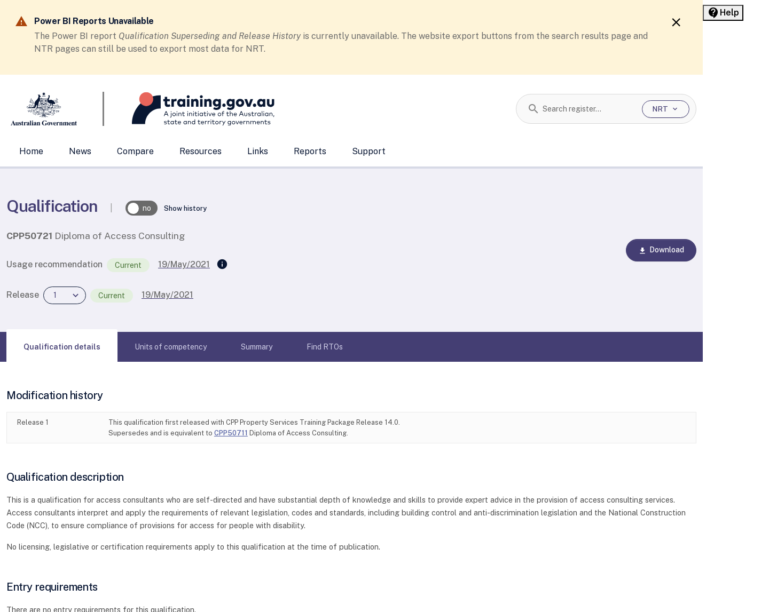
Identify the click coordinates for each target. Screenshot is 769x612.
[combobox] (588, 109)
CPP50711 (231, 433)
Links (257, 151)
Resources (200, 151)
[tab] (61, 347)
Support (369, 151)
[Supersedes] (222, 264)
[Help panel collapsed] (723, 13)
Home (31, 151)
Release (22, 295)
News (80, 151)
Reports (310, 151)
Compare (135, 151)
